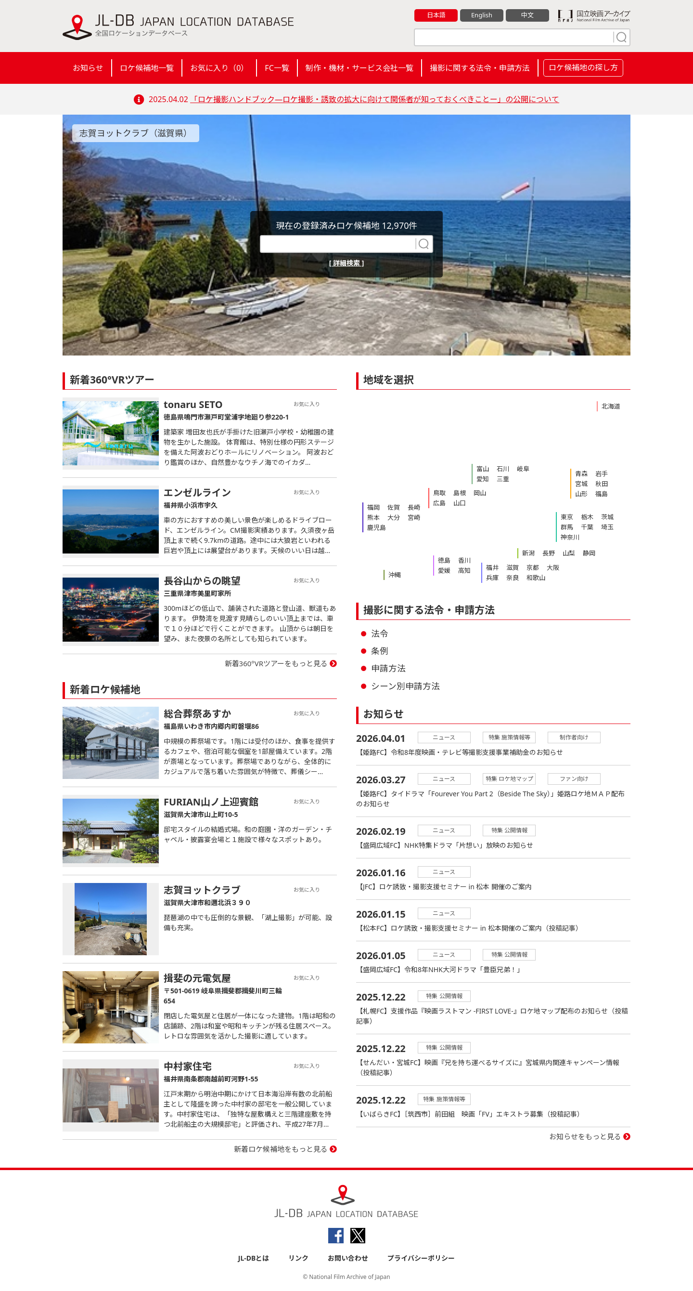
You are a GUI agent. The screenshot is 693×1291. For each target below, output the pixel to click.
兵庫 (492, 577)
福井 (492, 567)
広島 (439, 503)
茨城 (607, 517)
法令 (379, 633)
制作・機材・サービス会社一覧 (359, 68)
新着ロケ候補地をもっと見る (281, 1149)
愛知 (482, 478)
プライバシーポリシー (421, 1258)
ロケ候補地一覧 (147, 68)
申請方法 (388, 668)
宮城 (581, 483)
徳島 (444, 560)
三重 (503, 478)
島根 (459, 492)
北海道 (611, 406)
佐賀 (393, 507)
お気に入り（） (219, 68)
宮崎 (414, 517)
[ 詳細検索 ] (346, 262)
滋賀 (512, 567)
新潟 (528, 553)
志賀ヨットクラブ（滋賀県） (135, 133)
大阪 (553, 567)
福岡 (373, 507)
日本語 (436, 15)
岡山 (480, 492)
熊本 (373, 517)
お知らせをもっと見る (585, 1136)
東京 (567, 517)
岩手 (601, 473)
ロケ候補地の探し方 (583, 67)
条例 (379, 651)
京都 (532, 567)
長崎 (414, 507)
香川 (464, 560)
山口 (459, 503)
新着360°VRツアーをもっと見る (276, 663)
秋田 (601, 483)
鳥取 (439, 492)
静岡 (589, 553)
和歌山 (535, 577)
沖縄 (394, 574)
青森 (581, 473)
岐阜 (523, 468)
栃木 (587, 517)
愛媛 (444, 570)
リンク (298, 1258)
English (481, 15)
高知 (464, 570)
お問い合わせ (348, 1258)
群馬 (567, 527)
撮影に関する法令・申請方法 (480, 68)
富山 (482, 468)
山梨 (569, 553)
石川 (503, 468)
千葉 (587, 527)
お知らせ (88, 68)
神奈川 (570, 537)
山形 (581, 493)
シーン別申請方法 (405, 686)
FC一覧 (277, 68)
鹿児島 (376, 527)
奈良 (512, 577)
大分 (393, 517)
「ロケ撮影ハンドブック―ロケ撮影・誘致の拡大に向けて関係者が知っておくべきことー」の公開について (374, 99)
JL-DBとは (254, 1258)
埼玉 (607, 527)
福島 (601, 493)
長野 (548, 553)
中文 (527, 15)
